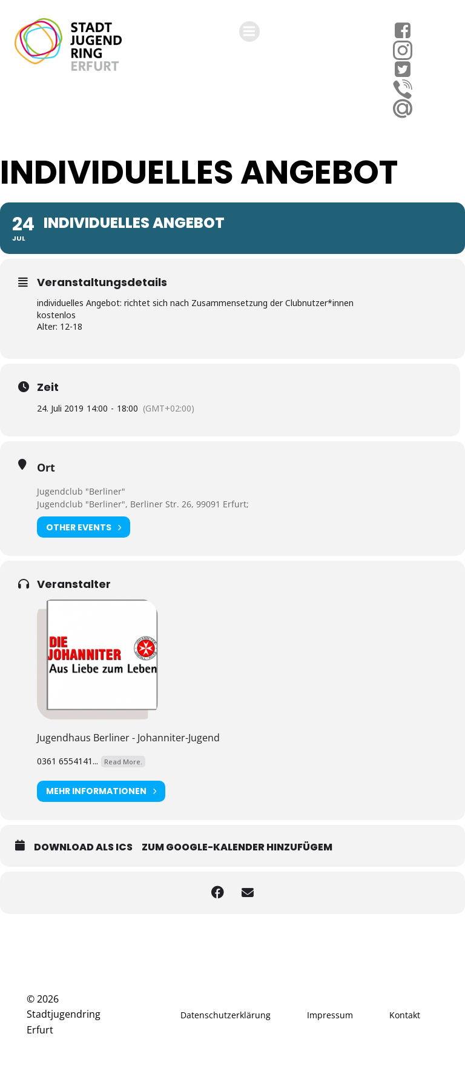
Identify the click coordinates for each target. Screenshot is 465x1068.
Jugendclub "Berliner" (81, 491)
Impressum (330, 1015)
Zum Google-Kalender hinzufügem (237, 847)
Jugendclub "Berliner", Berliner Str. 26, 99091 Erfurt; (143, 504)
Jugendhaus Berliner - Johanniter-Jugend (128, 737)
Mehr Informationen (101, 791)
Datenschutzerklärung (225, 1015)
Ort (46, 467)
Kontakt (404, 1015)
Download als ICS (83, 847)
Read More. (123, 761)
